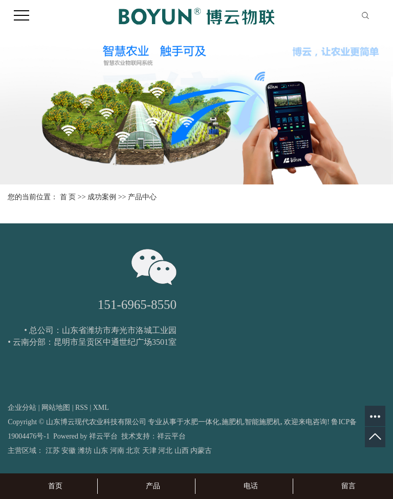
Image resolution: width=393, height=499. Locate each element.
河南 (117, 450)
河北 (165, 450)
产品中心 (142, 197)
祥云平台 (103, 436)
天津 (149, 450)
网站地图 (55, 407)
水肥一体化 (202, 422)
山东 (101, 450)
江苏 (53, 450)
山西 (181, 450)
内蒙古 (201, 450)
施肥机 (232, 422)
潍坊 (85, 450)
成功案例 (102, 197)
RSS (81, 407)
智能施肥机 (262, 422)
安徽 (68, 450)
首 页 (68, 197)
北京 (133, 450)
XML (101, 407)
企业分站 (22, 407)
